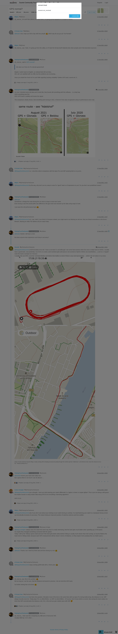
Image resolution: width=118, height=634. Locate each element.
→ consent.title (74, 16)
